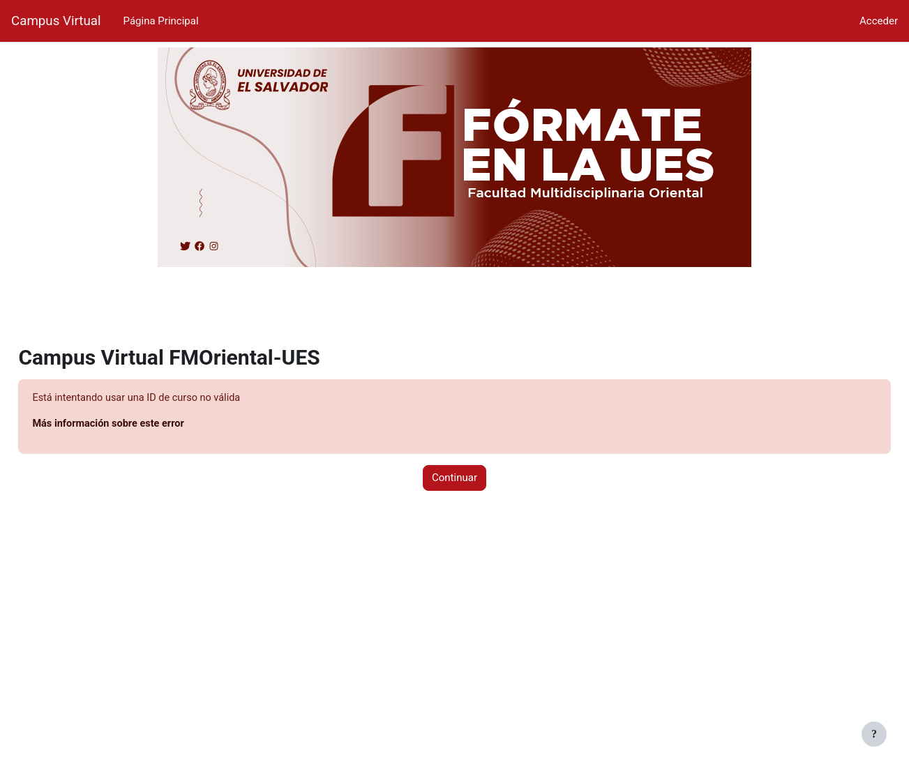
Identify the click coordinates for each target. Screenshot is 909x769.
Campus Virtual (56, 21)
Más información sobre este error (141, 424)
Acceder (878, 21)
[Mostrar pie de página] (874, 734)
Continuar (454, 479)
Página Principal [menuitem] (161, 21)
